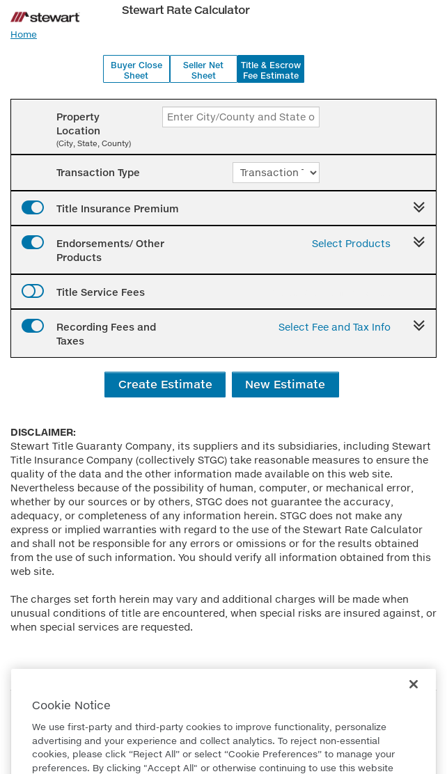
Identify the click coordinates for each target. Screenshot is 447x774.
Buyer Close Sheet (136, 70)
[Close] (413, 704)
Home (23, 34)
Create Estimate (165, 383)
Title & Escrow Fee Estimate (271, 70)
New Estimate (285, 383)
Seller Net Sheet (203, 70)
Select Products (351, 243)
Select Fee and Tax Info (335, 327)
